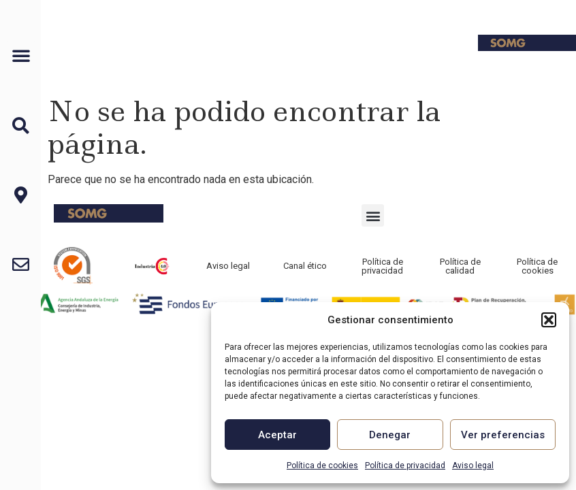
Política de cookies (322, 465)
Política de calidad (460, 266)
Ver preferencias (503, 435)
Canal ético (305, 266)
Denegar (390, 435)
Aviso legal (473, 465)
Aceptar (277, 435)
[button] (549, 320)
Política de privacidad (405, 465)
